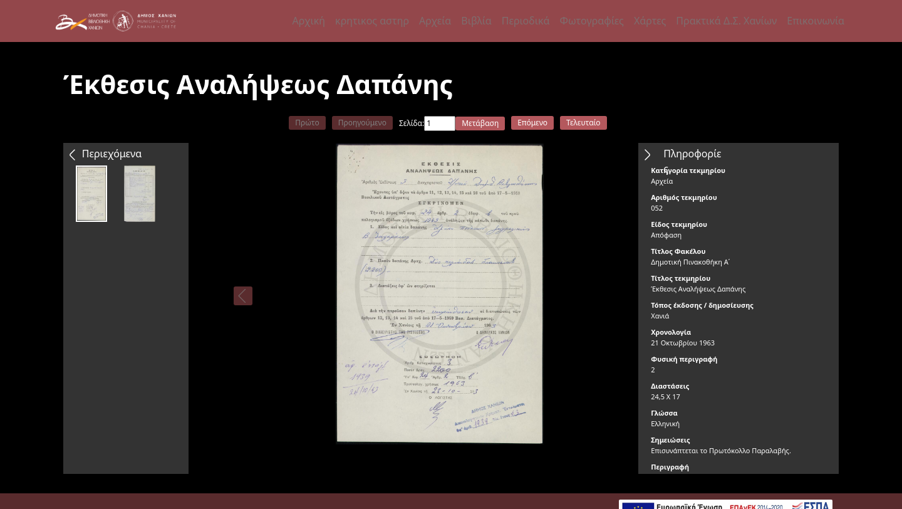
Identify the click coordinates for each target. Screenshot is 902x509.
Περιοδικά (526, 21)
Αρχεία (435, 21)
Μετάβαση (480, 123)
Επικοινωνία (815, 21)
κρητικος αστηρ (372, 21)
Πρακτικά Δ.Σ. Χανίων (726, 21)
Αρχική (309, 21)
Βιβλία (476, 21)
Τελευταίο (583, 122)
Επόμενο (532, 122)
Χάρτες (650, 21)
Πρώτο (307, 122)
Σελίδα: (411, 123)
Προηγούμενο (362, 122)
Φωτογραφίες (591, 21)
